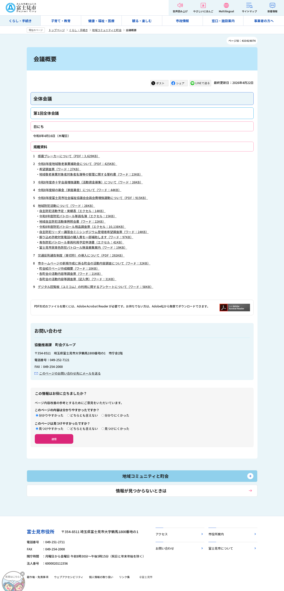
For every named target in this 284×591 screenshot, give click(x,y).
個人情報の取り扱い (101, 577)
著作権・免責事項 (37, 577)
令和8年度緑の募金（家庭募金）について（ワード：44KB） (79, 190)
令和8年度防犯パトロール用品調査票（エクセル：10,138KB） (82, 226)
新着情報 (272, 11)
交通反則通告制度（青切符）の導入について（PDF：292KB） (81, 255)
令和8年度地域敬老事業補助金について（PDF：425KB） (77, 163)
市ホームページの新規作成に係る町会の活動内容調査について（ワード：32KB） (94, 263)
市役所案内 (216, 534)
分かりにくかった (117, 415)
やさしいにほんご (203, 11)
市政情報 (182, 20)
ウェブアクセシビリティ (68, 577)
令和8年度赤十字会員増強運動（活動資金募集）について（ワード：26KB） (90, 182)
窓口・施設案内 (223, 20)
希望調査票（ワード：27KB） (60, 169)
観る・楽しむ (142, 20)
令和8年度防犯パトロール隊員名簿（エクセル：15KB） (78, 216)
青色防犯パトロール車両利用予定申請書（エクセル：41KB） (81, 242)
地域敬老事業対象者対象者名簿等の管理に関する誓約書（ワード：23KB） (90, 174)
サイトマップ (249, 11)
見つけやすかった (51, 428)
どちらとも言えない (84, 415)
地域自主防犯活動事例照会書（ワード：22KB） (72, 221)
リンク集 (124, 577)
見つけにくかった (117, 428)
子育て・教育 (61, 20)
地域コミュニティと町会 (107, 30)
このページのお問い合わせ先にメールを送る (70, 373)
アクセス (162, 534)
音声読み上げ (180, 11)
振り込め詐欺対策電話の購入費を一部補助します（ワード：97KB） (86, 237)
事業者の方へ (264, 20)
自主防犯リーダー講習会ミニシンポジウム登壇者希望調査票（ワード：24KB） (94, 231)
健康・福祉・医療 (101, 20)
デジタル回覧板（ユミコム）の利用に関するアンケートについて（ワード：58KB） (95, 286)
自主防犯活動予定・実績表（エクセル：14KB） (72, 210)
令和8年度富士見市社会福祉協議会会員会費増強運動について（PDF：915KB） (93, 197)
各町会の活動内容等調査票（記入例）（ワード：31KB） (77, 279)
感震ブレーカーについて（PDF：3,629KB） (69, 156)
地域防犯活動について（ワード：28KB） (66, 205)
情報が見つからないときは (141, 490)
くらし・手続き (20, 20)
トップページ (57, 30)
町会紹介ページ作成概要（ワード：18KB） (69, 268)
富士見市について (220, 548)
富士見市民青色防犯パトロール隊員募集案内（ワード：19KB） (83, 247)
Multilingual (226, 11)
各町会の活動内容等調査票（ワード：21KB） (70, 273)
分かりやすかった (51, 415)
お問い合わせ (165, 548)
